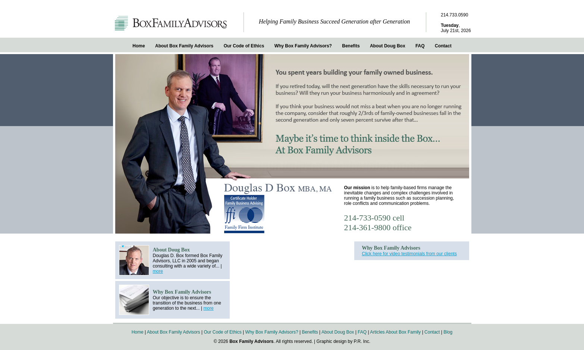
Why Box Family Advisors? (303, 46)
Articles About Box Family (395, 332)
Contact (443, 46)
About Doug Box (387, 46)
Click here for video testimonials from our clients (409, 253)
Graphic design (332, 341)
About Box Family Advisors (184, 46)
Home (138, 46)
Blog (447, 332)
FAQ (420, 46)
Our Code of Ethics (244, 46)
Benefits (350, 46)
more (158, 271)
